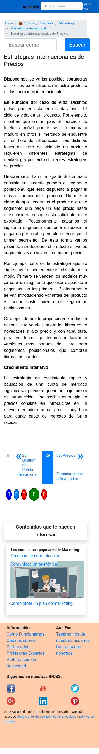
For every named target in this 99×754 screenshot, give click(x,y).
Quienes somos (21, 640)
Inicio (9, 23)
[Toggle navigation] (8, 5)
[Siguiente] (70, 467)
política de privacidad (61, 716)
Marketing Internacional (28, 28)
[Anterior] (27, 467)
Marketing (66, 23)
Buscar (77, 45)
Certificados (18, 646)
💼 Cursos (26, 23)
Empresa (46, 23)
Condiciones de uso (31, 716)
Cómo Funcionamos (25, 634)
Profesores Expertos (26, 653)
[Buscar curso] (62, 6)
